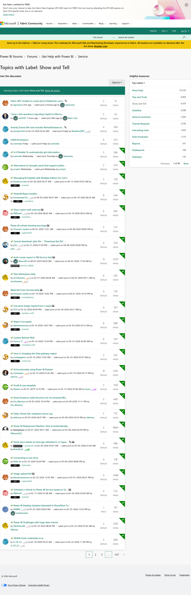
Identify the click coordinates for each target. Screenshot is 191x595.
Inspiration (62, 23)
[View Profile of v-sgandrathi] (26, 232)
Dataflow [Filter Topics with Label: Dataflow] (136, 110)
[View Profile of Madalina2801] (78, 131)
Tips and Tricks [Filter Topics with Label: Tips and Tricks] (139, 97)
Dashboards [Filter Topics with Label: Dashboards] (138, 150)
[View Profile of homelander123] (20, 197)
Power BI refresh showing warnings (29, 225)
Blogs (101, 23)
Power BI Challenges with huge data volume (36, 522)
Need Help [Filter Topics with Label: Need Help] (137, 90)
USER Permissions (19, 139)
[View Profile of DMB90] (16, 509)
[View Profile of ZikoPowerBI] (19, 526)
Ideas (74, 23)
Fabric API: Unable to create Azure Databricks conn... (38, 100)
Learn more (8, 14)
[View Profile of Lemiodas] (17, 143)
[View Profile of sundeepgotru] (19, 357)
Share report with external (27, 209)
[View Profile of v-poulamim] (28, 445)
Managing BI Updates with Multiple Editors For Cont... (41, 177)
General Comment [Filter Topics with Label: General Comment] (141, 116)
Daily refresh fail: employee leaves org (33, 413)
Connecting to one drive (26, 457)
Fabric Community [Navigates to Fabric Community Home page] (31, 23)
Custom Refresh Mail (24, 337)
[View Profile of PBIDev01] (17, 213)
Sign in (164, 30)
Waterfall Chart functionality (25, 289)
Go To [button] (184, 31)
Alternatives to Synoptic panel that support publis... (40, 165)
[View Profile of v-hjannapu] (25, 465)
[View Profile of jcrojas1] (16, 169)
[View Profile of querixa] (14, 376)
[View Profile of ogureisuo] (18, 104)
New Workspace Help (24, 273)
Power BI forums (11, 56)
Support (125, 23)
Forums (49, 23)
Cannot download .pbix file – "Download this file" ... (40, 241)
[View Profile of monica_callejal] (26, 265)
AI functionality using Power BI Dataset (33, 369)
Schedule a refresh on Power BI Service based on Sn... (41, 489)
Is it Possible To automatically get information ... (38, 152)
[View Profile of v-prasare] (24, 185)
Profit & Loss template (25, 385)
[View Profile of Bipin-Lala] (72, 118)
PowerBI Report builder (25, 193)
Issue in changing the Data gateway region (35, 353)
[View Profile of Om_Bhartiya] (19, 401)
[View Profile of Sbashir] (16, 389)
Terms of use (170, 575)
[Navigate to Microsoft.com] (8, 23)
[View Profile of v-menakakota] (26, 297)
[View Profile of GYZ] (15, 309)
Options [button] (116, 82)
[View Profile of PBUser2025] (16, 433)
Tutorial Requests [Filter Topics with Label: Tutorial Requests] (141, 123)
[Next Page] (123, 554)
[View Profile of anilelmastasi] (22, 513)
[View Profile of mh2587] (22, 118)
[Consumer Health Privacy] (39, 585)
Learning (113, 23)
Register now (100, 46)
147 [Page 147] (116, 554)
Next (186, 163)
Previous (165, 163)
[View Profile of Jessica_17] (18, 341)
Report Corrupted (22, 321)
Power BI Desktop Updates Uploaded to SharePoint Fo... (42, 505)
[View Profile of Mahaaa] (14, 529)
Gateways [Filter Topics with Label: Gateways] (137, 156)
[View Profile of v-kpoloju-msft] (27, 313)
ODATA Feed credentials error (29, 538)
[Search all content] (152, 37)
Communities (88, 23)
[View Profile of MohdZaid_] (18, 449)
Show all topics (52, 90)
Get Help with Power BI (58, 56)
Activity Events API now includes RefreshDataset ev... (37, 127)
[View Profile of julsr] (15, 245)
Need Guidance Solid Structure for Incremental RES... (40, 397)
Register (153, 30)
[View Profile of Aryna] (88, 389)
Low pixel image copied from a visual (33, 305)
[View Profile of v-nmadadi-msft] (27, 345)
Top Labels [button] (137, 82)
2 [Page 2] (95, 554)
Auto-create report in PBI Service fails (33, 257)
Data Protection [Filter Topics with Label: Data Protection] (140, 136)
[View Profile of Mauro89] (23, 261)
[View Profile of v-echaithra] (28, 201)
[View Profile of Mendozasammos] (21, 477)
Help (174, 30)
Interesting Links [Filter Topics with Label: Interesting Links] (140, 130)
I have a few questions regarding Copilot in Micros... (37, 114)
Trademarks (184, 575)
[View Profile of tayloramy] (70, 104)
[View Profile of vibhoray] (17, 417)
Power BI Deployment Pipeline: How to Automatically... (41, 425)
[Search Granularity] (103, 37)
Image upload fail (23, 473)
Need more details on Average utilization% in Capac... (41, 441)
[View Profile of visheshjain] (18, 373)
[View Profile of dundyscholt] (19, 131)
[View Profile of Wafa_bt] (17, 461)
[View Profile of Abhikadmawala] (20, 325)
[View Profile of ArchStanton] (19, 278)
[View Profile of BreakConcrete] (20, 181)
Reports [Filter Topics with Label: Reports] (136, 143)
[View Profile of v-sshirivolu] (25, 361)
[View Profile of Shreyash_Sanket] (21, 229)
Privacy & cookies (153, 575)
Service (83, 56)
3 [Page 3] (102, 554)
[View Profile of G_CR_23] (17, 542)
